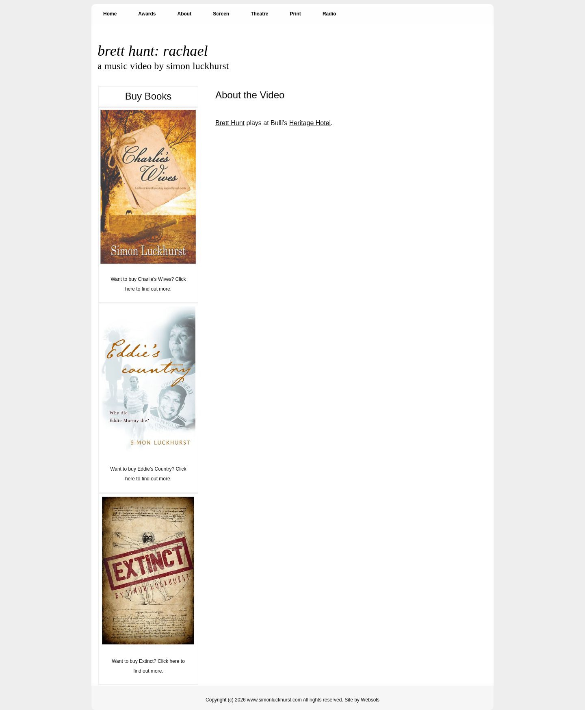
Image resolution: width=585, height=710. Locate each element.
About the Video (249, 94)
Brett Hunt (230, 122)
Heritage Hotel (310, 122)
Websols (370, 700)
